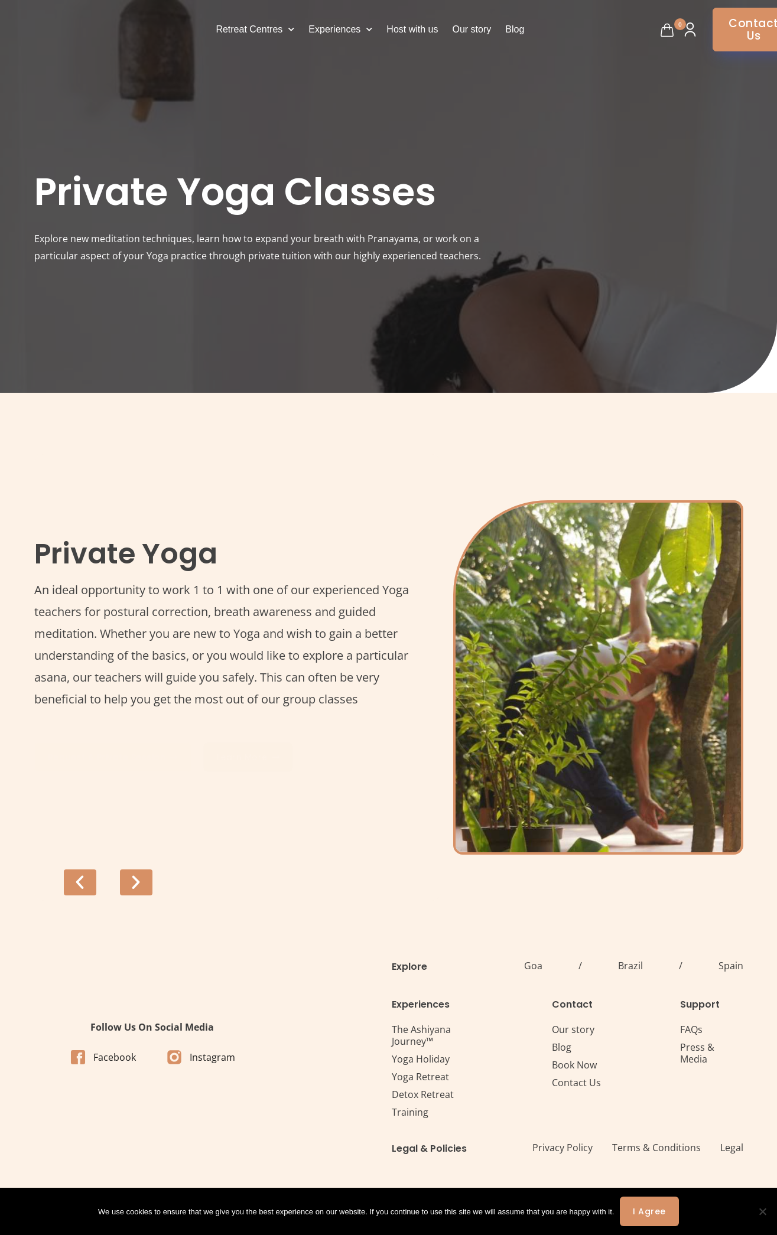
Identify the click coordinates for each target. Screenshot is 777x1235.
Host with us (412, 29)
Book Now (574, 1065)
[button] (80, 882)
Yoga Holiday (421, 1059)
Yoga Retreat (420, 1077)
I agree (649, 1211)
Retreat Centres (255, 29)
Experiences (340, 29)
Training (410, 1112)
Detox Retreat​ (423, 1094)
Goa (533, 965)
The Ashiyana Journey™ (421, 1035)
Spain (731, 965)
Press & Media (697, 1053)
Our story (472, 29)
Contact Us (576, 1083)
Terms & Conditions (656, 1147)
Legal (731, 1147)
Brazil (630, 965)
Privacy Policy (562, 1147)
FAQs (691, 1029)
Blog (514, 29)
